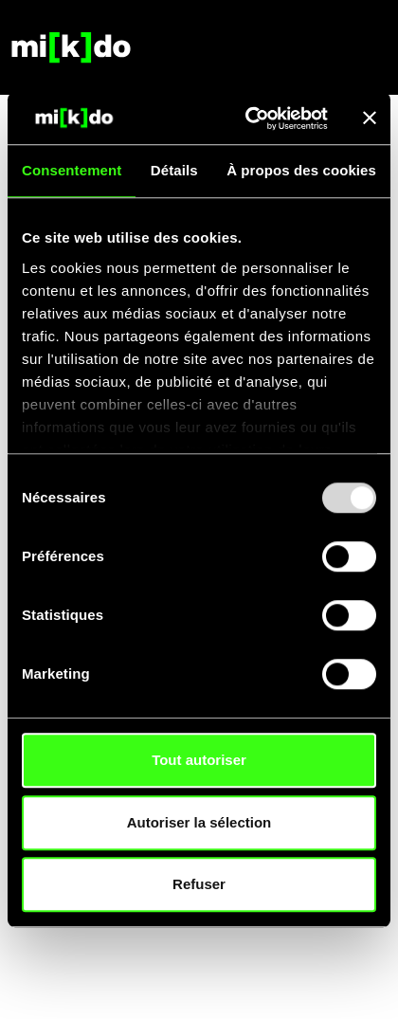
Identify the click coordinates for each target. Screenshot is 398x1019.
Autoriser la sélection (199, 822)
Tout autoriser (199, 760)
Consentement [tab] (71, 170)
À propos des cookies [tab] (301, 170)
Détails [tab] (174, 170)
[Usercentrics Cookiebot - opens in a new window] (248, 118)
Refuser (199, 884)
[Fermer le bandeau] (369, 118)
